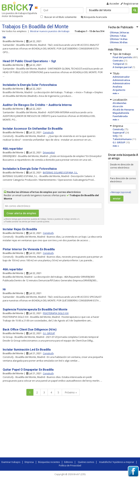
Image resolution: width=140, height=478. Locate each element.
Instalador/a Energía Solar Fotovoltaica (30, 85)
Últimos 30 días (118, 42)
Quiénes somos (86, 462)
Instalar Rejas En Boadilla (20, 229)
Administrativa (121, 80)
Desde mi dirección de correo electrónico (121, 166)
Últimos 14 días (118, 39)
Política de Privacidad (70, 465)
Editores (68, 462)
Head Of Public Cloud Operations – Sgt (29, 61)
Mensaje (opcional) (121, 192)
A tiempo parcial (122, 67)
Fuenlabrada (120, 116)
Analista (117, 86)
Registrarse (129, 3)
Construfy (118, 129)
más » (116, 93)
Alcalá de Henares (123, 109)
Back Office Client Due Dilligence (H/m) (30, 329)
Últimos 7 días (118, 35)
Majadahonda (121, 112)
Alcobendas (119, 103)
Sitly (115, 135)
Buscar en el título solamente (60, 17)
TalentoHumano (122, 139)
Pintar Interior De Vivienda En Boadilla (29, 249)
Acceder (113, 3)
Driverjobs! (49, 152)
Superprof (119, 132)
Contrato (118, 60)
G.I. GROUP (119, 142)
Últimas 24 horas (119, 32)
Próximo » (71, 392)
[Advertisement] (53, 427)
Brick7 (17, 6)
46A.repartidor (13, 148)
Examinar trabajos (10, 462)
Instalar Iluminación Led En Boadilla (27, 349)
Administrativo (121, 83)
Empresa (29, 462)
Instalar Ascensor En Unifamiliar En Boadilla (33, 128)
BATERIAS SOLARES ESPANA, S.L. (60, 172)
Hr (4, 37)
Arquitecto (119, 90)
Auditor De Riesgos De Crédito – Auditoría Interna (37, 105)
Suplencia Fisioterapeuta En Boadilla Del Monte (35, 309)
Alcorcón (118, 106)
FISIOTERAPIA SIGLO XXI (56, 313)
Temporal (118, 63)
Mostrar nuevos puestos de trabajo (49, 31)
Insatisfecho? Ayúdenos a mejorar (116, 462)
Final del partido (122, 57)
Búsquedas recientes (49, 462)
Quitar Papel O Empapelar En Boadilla (28, 369)
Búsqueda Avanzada (94, 17)
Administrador (121, 76)
